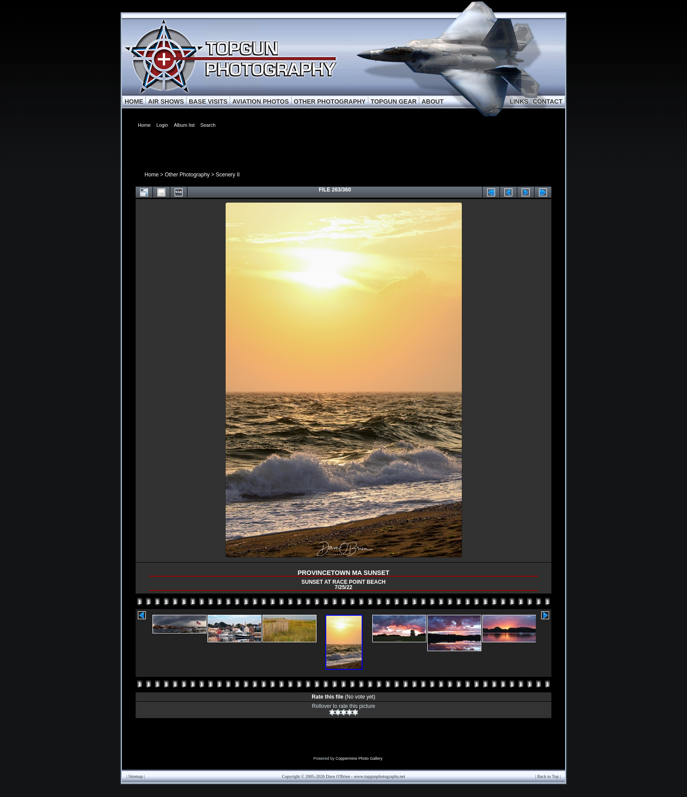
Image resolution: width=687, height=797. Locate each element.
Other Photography (187, 175)
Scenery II (228, 175)
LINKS (519, 101)
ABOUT (433, 101)
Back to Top (548, 776)
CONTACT (547, 101)
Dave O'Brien (338, 776)
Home (151, 175)
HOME (134, 101)
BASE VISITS (208, 101)
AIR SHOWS (166, 101)
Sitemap (136, 776)
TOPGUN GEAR (394, 101)
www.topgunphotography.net (379, 776)
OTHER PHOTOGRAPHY (330, 101)
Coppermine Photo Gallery (359, 758)
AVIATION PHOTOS (260, 101)
